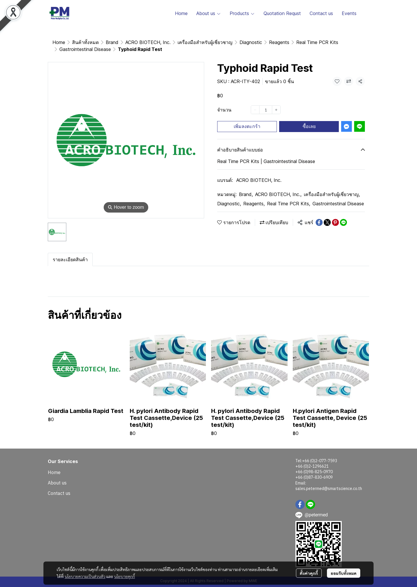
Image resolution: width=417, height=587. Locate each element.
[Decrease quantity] (255, 103)
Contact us (59, 486)
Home (58, 42)
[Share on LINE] (343, 215)
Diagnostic (229, 197)
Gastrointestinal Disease (108, 42)
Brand (246, 187)
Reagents (254, 197)
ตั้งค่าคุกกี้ (309, 573)
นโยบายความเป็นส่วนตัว (85, 576)
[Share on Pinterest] (335, 215)
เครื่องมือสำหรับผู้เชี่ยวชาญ (332, 187)
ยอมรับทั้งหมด (343, 573)
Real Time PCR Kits (288, 197)
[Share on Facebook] (319, 215)
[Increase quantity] (276, 103)
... (74, 42)
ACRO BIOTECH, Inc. (258, 173)
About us (57, 476)
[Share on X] (327, 215)
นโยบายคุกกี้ (124, 576)
